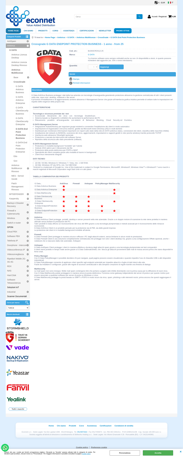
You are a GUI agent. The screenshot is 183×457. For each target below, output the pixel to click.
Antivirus (11, 45)
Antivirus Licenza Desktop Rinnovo (19, 63)
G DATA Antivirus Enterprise (20, 100)
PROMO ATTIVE (123, 31)
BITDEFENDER (16, 194)
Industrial (11, 292)
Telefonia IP (12, 241)
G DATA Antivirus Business (20, 89)
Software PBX (13, 236)
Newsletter (105, 31)
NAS (9, 271)
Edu (15, 156)
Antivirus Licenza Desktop (19, 56)
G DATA (13, 50)
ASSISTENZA (68, 31)
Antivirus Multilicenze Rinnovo (16, 168)
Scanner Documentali (17, 296)
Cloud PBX (12, 232)
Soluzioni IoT (13, 287)
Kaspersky (14, 198)
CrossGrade (19, 82)
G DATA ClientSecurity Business (22, 110)
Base (16, 77)
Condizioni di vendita (124, 426)
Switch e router (14, 223)
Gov (15, 161)
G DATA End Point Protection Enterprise (21, 147)
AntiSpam (11, 41)
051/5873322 (82, 432)
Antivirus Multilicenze (17, 71)
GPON (10, 227)
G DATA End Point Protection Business (22, 133)
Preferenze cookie (99, 447)
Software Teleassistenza (14, 281)
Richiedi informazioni (81, 83)
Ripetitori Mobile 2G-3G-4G (16, 260)
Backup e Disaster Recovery (15, 204)
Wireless (11, 218)
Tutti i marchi (18, 409)
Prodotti (42, 31)
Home (51, 426)
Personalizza (124, 453)
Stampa (76, 79)
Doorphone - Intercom (17, 245)
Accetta (158, 453)
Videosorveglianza (15, 254)
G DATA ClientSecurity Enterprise (22, 121)
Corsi (55, 31)
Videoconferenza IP (16, 250)
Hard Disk (11, 275)
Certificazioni (87, 31)
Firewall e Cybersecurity (13, 212)
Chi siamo (28, 31)
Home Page (13, 31)
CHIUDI (181, 451)
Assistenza (92, 426)
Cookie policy (86, 454)
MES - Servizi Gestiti (17, 177)
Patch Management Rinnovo (17, 186)
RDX (9, 266)
